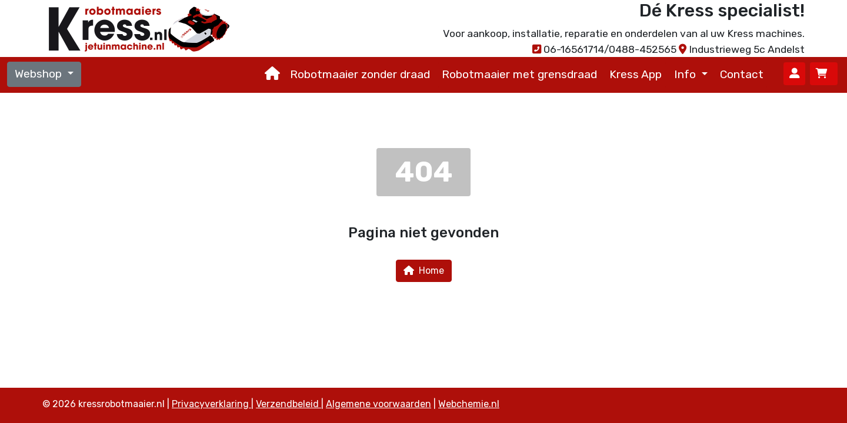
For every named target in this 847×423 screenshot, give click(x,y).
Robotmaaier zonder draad (360, 74)
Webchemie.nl (468, 403)
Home (424, 270)
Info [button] (686, 74)
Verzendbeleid (288, 403)
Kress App (635, 74)
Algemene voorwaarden (378, 403)
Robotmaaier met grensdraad (519, 74)
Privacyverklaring (211, 403)
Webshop (40, 73)
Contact (741, 74)
